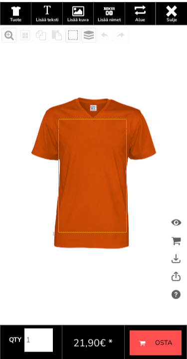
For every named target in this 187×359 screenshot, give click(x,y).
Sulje (172, 39)
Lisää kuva (78, 39)
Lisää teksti (47, 39)
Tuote (15, 39)
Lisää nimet (109, 39)
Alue (140, 39)
